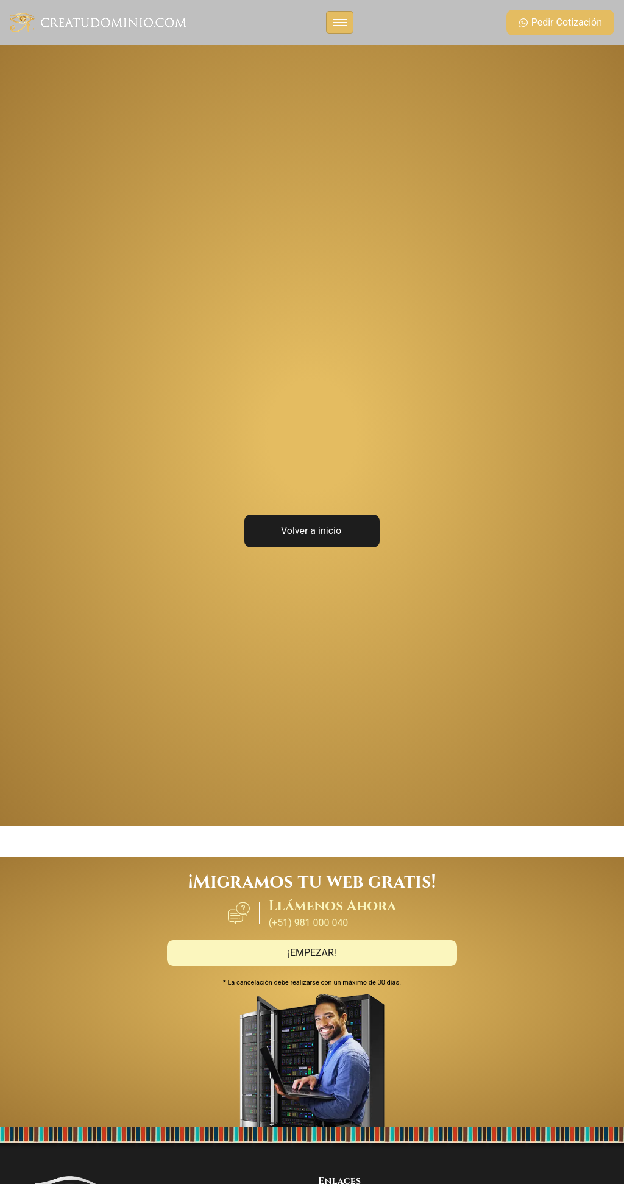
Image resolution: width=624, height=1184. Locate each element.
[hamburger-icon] (339, 22)
